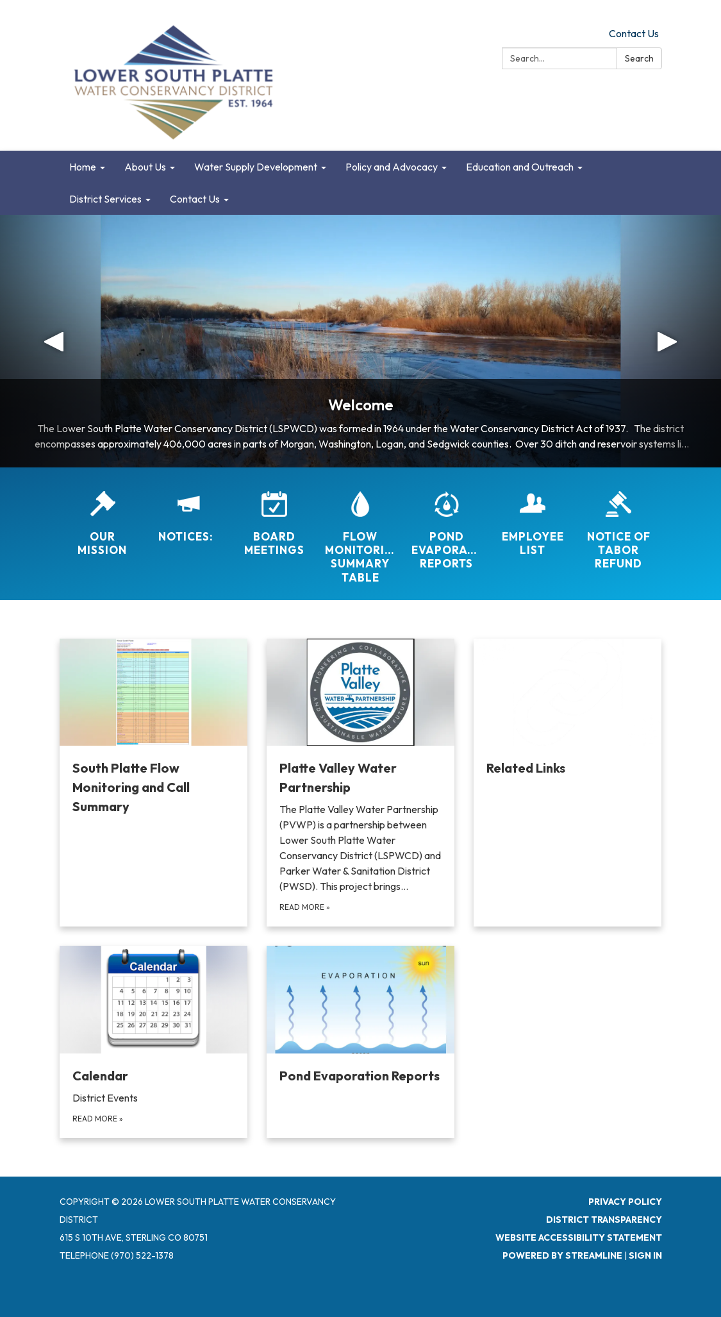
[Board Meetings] (274, 515)
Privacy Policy (625, 1201)
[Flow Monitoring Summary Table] (360, 529)
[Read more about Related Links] (567, 783)
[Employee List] (532, 515)
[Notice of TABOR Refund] (618, 522)
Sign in (645, 1255)
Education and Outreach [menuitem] (520, 166)
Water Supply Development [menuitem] (255, 166)
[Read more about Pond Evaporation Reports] (360, 1041)
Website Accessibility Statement (578, 1237)
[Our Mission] (102, 515)
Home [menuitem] (82, 166)
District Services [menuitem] (105, 198)
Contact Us (634, 33)
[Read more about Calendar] (153, 1041)
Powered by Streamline (562, 1255)
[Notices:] (188, 508)
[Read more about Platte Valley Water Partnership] (360, 783)
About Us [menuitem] (145, 166)
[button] (54, 341)
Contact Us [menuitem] (195, 198)
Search (639, 58)
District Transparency (604, 1219)
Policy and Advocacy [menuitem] (391, 166)
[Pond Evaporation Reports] (446, 522)
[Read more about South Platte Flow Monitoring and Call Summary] (153, 783)
